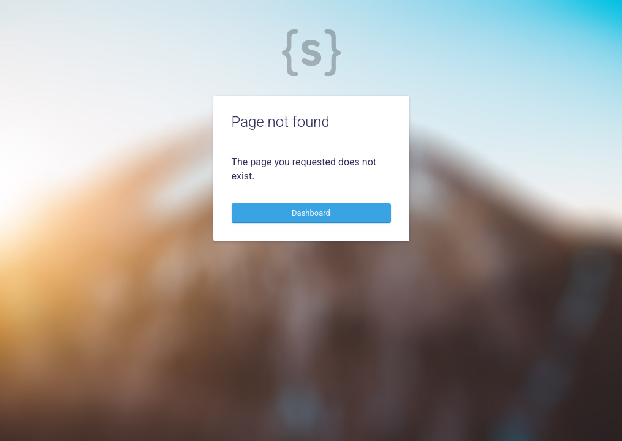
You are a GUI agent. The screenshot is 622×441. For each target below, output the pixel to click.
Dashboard (311, 212)
